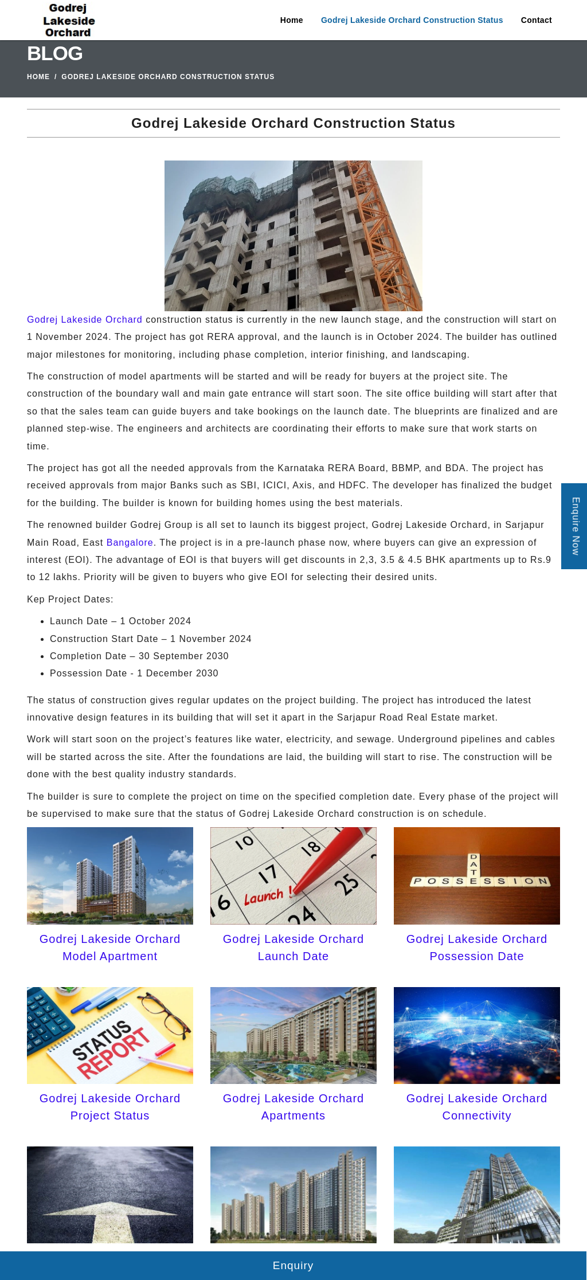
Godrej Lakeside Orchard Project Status (110, 1107)
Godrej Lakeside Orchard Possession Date (476, 947)
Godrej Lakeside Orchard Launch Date (293, 947)
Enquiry (293, 1265)
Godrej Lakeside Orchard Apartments (293, 1107)
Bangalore (130, 542)
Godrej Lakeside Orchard (85, 319)
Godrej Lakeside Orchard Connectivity (476, 1107)
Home (291, 20)
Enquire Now (576, 526)
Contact (536, 20)
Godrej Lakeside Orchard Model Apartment (110, 947)
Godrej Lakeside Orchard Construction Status (412, 20)
